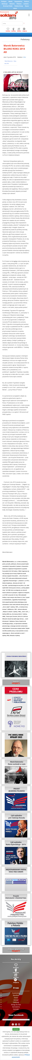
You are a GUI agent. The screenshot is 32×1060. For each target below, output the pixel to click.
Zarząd (16, 1000)
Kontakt (16, 1009)
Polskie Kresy (18, 6)
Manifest (16, 995)
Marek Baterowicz (9, 61)
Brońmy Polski (7, 6)
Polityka (3, 1)
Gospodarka (18, 1)
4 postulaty (16, 993)
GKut (24, 57)
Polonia (19, 4)
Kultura (26, 1)
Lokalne (25, 4)
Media (10, 1)
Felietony (25, 39)
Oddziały (16, 1002)
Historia (12, 4)
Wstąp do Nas (16, 1004)
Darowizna (16, 1007)
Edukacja (4, 4)
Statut (16, 998)
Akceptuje (16, 1029)
